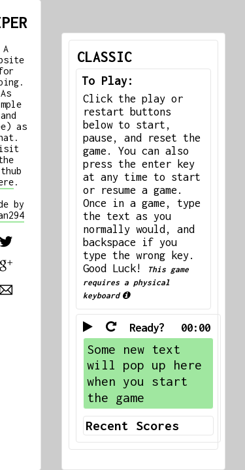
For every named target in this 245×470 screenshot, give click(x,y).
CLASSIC (43, 56)
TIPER (26, 16)
